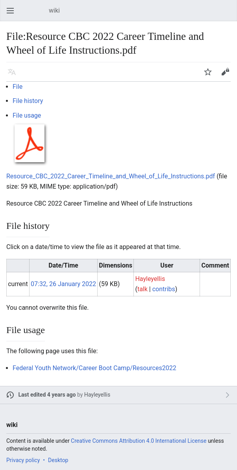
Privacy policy (23, 460)
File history (28, 101)
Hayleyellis (97, 394)
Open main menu (12, 14)
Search (229, 14)
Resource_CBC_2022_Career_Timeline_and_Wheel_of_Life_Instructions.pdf (110, 176)
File (17, 86)
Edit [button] (226, 75)
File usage (27, 115)
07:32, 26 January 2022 (63, 284)
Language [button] (14, 75)
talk (142, 289)
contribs (163, 289)
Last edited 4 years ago (47, 394)
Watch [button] (210, 75)
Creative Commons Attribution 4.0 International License (138, 441)
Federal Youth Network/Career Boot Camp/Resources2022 (94, 368)
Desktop (58, 460)
